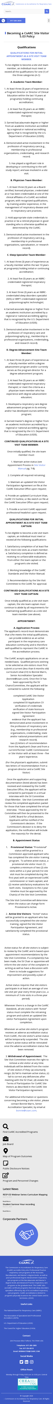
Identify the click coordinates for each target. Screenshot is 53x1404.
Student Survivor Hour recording (19, 1204)
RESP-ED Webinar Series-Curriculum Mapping (25, 1194)
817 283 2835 (15, 20)
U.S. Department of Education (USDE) (18, 1323)
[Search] (47, 11)
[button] (48, 20)
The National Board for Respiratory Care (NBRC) (23, 1310)
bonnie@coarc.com (26, 1110)
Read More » (7, 1201)
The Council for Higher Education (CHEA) (19, 1328)
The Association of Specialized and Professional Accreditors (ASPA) (22, 1316)
